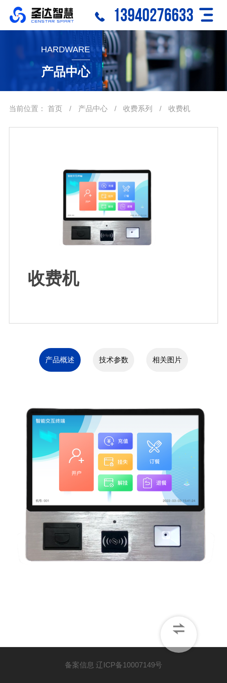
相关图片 (167, 360)
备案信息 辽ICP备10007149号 (114, 665)
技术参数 (113, 360)
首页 (55, 109)
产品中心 (93, 109)
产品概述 (60, 360)
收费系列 (138, 109)
